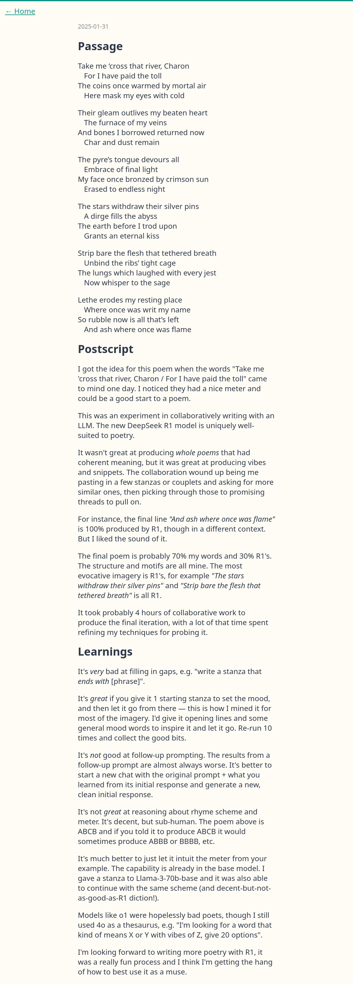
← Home (20, 11)
